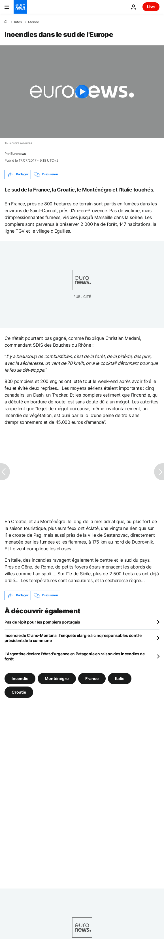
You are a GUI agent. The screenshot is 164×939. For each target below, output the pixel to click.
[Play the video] (82, 91)
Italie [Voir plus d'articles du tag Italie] (119, 678)
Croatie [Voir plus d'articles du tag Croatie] (19, 691)
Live (151, 6)
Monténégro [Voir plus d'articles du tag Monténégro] (57, 678)
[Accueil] (6, 22)
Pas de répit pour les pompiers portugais (42, 622)
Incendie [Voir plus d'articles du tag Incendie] (20, 678)
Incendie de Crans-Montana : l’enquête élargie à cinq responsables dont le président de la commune (73, 638)
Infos (18, 22)
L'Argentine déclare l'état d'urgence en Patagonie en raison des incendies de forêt (75, 656)
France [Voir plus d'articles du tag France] (92, 678)
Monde (33, 22)
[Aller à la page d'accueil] (20, 7)
